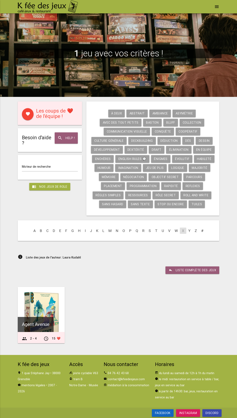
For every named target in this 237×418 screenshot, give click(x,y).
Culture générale (109, 141)
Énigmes (161, 159)
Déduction (169, 141)
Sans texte (140, 204)
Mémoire (109, 177)
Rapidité (171, 186)
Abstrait (137, 113)
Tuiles (197, 204)
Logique (177, 168)
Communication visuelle (127, 131)
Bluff (170, 122)
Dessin (204, 141)
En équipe (204, 150)
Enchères (103, 159)
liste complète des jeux (192, 270)
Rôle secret (166, 195)
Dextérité (135, 150)
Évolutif (182, 159)
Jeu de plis (155, 168)
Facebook (162, 413)
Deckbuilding (142, 141)
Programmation (143, 186)
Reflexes (193, 186)
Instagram (188, 413)
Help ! (66, 138)
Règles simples (108, 195)
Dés (188, 141)
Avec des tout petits (120, 122)
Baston (152, 122)
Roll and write (195, 195)
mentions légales (33, 385)
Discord (212, 413)
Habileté (204, 159)
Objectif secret (165, 177)
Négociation (133, 177)
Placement (113, 186)
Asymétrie (184, 113)
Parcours (194, 177)
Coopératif (188, 131)
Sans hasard (112, 204)
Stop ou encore (171, 204)
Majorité (199, 168)
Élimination (179, 150)
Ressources (138, 195)
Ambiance (160, 113)
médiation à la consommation (128, 385)
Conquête (163, 131)
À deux (116, 113)
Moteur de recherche (36, 167)
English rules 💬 (132, 159)
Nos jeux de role (49, 186)
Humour (103, 168)
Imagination (128, 168)
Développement (107, 150)
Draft (157, 150)
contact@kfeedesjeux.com (126, 379)
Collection (192, 122)
